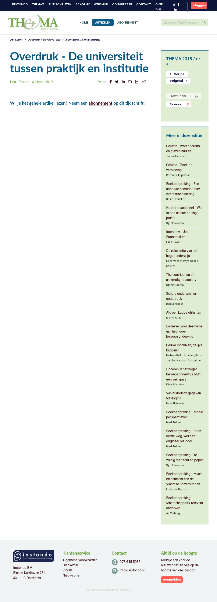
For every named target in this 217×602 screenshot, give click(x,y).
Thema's (38, 4)
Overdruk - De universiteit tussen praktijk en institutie (64, 40)
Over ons (159, 6)
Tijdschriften (60, 4)
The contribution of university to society (181, 277)
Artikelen (102, 22)
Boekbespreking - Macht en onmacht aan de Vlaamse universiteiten (184, 479)
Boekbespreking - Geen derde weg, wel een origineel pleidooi (183, 436)
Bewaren (176, 104)
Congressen (122, 4)
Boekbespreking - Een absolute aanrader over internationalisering (183, 189)
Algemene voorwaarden (80, 560)
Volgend (178, 81)
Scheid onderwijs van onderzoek (182, 296)
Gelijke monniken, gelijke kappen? (184, 347)
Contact (143, 4)
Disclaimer (70, 565)
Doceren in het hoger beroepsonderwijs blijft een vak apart (183, 374)
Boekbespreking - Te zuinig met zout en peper (184, 457)
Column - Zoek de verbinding (179, 167)
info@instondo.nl (132, 570)
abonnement (100, 103)
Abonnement (127, 22)
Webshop (101, 4)
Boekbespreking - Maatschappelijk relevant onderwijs (184, 503)
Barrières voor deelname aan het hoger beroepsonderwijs (184, 331)
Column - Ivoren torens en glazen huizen (183, 148)
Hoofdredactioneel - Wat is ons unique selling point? (184, 213)
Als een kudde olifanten (183, 312)
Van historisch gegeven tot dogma (183, 395)
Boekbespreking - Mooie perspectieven (184, 414)
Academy (83, 4)
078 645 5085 (130, 562)
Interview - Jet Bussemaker (177, 234)
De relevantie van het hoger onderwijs (181, 253)
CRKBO (68, 570)
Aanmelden (172, 579)
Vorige (177, 74)
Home (83, 22)
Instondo (20, 4)
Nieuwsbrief (72, 575)
